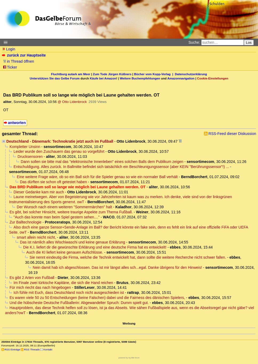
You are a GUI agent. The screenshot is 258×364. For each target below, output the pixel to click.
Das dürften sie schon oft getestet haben (53, 182)
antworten (17, 123)
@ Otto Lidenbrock (72, 102)
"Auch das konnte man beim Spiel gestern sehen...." (57, 217)
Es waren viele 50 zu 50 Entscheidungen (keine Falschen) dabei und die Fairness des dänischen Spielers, (97, 297)
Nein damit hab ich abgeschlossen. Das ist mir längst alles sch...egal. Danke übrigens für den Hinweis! (117, 267)
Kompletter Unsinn (25, 147)
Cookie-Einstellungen (212, 78)
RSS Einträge (12, 349)
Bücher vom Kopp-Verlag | (154, 74)
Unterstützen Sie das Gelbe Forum (54, 78)
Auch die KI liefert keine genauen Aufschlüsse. (64, 252)
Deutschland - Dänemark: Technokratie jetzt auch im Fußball (59, 141)
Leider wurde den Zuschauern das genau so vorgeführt (59, 151)
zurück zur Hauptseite (24, 55)
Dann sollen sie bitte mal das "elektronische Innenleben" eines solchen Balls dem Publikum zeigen (102, 161)
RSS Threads (32, 349)
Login (8, 49)
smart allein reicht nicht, (36, 237)
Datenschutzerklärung (191, 74)
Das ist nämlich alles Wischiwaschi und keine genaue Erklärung (72, 242)
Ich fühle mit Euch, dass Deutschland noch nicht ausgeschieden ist (69, 292)
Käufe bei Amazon (103, 78)
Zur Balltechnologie (26, 222)
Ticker (10, 67)
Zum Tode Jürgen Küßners (112, 74)
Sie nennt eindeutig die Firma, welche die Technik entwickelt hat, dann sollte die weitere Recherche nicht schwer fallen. (128, 257)
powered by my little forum (129, 358)
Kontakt (47, 349)
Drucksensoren (30, 156)
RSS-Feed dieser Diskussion (232, 133)
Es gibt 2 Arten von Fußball (32, 277)
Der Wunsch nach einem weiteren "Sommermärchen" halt (64, 207)
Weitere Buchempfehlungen (140, 78)
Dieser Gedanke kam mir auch (39, 192)
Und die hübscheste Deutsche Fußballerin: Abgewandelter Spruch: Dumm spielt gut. (79, 303)
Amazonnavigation (181, 78)
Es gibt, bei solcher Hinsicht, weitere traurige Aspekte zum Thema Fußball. (71, 212)
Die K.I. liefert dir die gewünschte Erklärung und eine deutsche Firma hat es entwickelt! (95, 247)
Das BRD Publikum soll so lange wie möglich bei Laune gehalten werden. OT (78, 187)
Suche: (194, 42)
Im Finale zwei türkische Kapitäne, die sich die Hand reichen (63, 283)
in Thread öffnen (18, 61)
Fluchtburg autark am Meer (70, 74)
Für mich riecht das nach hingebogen (40, 287)
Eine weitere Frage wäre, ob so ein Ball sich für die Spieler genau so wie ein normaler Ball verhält (97, 177)
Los (249, 43)
